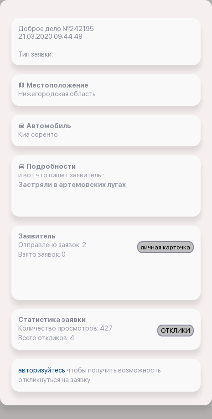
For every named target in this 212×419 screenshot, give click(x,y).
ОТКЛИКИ (175, 330)
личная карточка (165, 247)
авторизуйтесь (42, 370)
